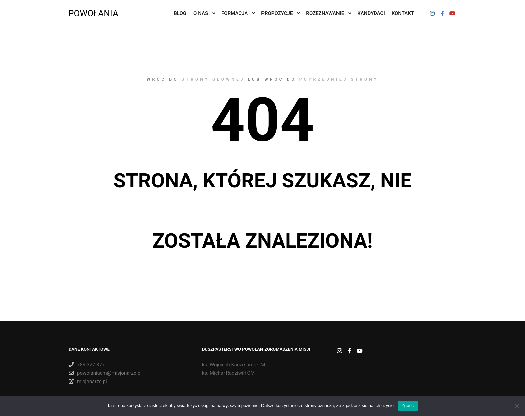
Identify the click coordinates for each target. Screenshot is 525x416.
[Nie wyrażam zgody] (516, 405)
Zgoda (407, 405)
